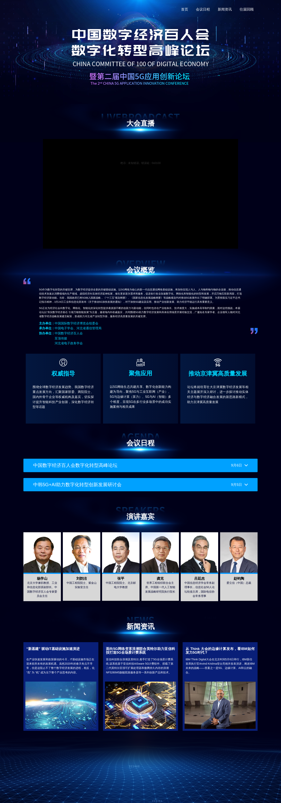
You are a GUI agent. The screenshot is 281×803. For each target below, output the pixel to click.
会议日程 (203, 9)
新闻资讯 (225, 9)
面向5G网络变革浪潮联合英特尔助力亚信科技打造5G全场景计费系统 (140, 651)
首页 (184, 9)
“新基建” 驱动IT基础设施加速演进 (53, 649)
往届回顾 (247, 9)
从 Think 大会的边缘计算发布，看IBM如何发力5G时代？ (220, 651)
